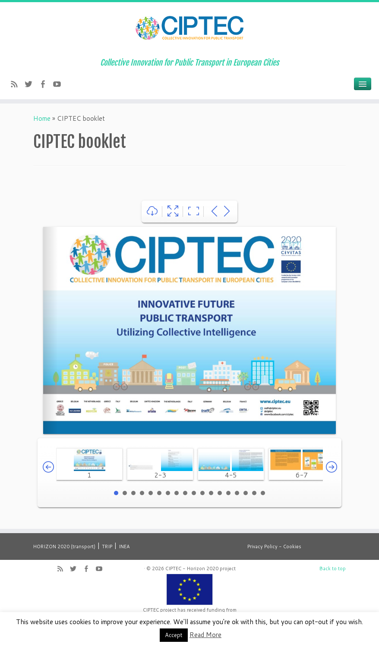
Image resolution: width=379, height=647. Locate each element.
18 (263, 493)
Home (42, 118)
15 (237, 493)
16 (245, 493)
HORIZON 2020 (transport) (64, 546)
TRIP (107, 546)
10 (194, 493)
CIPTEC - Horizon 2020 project (200, 568)
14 (228, 493)
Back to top (332, 568)
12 (211, 493)
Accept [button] (174, 635)
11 (202, 493)
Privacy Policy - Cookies (274, 546)
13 (220, 493)
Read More (205, 635)
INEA (124, 546)
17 (254, 493)
